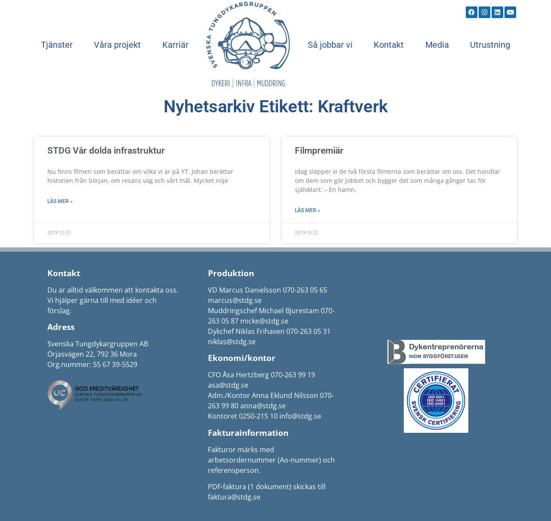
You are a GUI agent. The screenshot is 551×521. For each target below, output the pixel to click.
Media (437, 45)
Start (247, 45)
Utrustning (490, 45)
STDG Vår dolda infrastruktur (106, 150)
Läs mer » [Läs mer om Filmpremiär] (307, 210)
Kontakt (389, 45)
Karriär (175, 45)
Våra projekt (117, 45)
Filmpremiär (319, 150)
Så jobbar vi (330, 45)
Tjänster (57, 45)
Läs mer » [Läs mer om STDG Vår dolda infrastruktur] (60, 201)
